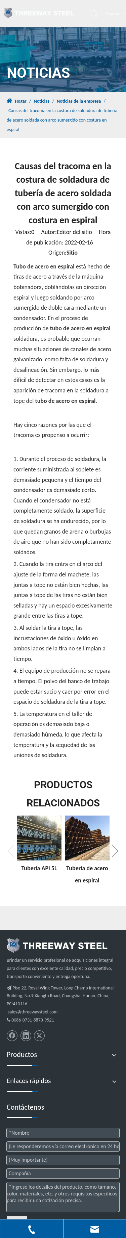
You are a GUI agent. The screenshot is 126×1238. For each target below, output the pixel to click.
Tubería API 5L (39, 868)
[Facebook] (12, 1035)
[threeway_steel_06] (57, 945)
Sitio (72, 252)
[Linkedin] (25, 1035)
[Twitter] (39, 1035)
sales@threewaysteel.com (32, 1012)
